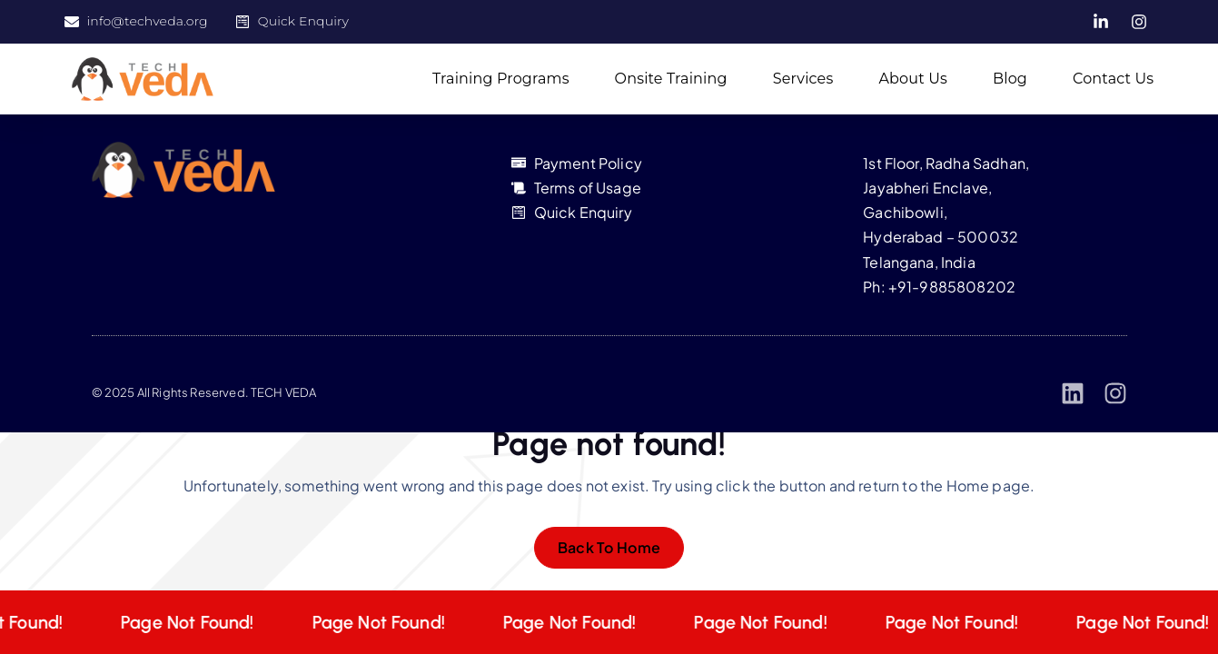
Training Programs (500, 78)
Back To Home (609, 547)
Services (803, 78)
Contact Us (1113, 78)
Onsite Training (671, 78)
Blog (1010, 78)
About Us (912, 78)
